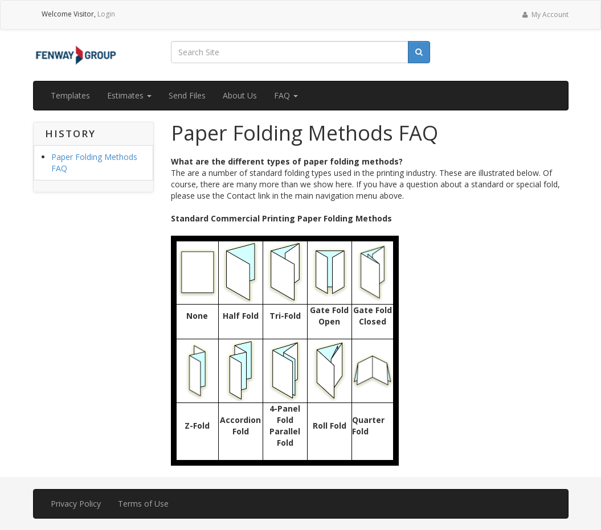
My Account (544, 14)
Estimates (129, 95)
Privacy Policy (76, 503)
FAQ (286, 95)
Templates (70, 95)
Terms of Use (143, 503)
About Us (240, 95)
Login (106, 14)
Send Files (187, 95)
